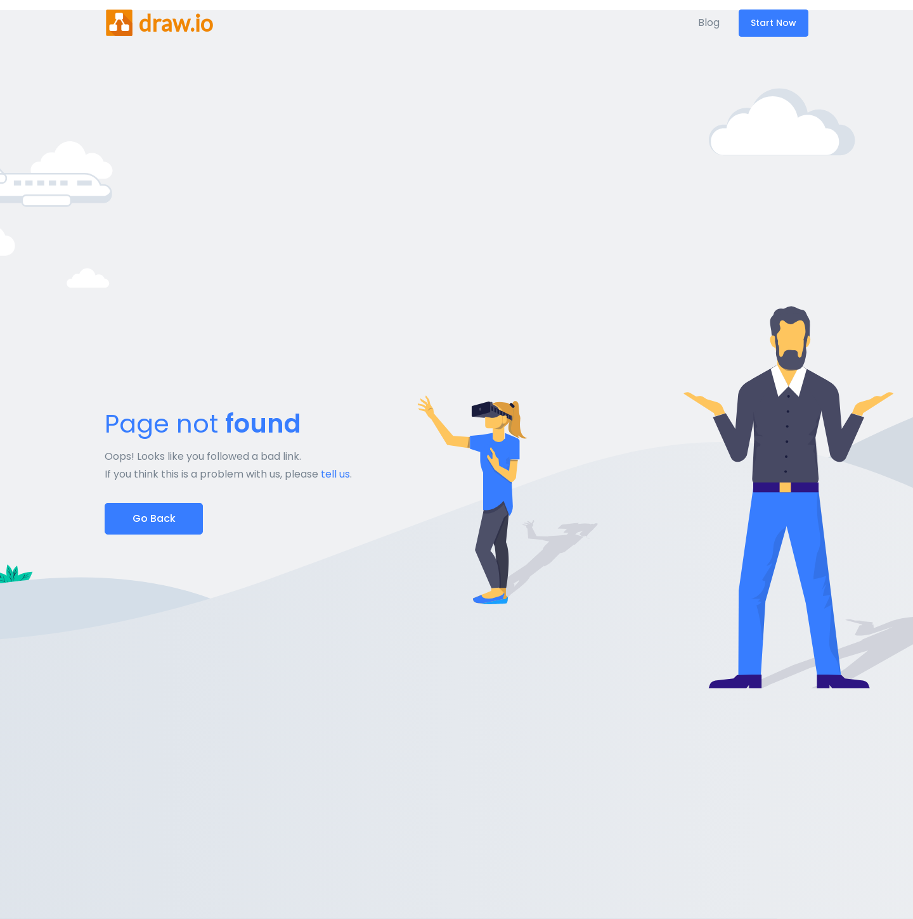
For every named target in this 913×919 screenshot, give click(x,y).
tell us (335, 474)
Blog (709, 22)
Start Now (773, 22)
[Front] (159, 23)
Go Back (154, 518)
